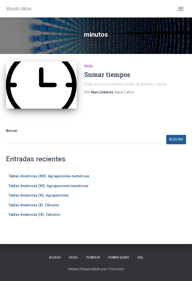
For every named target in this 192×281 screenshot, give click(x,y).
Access (55, 257)
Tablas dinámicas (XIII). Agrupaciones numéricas (49, 176)
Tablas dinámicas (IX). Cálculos (34, 215)
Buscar (12, 131)
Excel (88, 66)
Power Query (118, 257)
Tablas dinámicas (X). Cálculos (33, 205)
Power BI (93, 257)
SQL (140, 257)
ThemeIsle (116, 269)
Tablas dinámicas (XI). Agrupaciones (38, 195)
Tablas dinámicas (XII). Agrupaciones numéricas (48, 186)
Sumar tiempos (107, 74)
